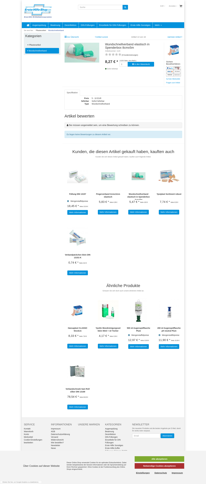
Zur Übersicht (73, 37)
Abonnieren (167, 436)
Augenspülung (39, 25)
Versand (54, 437)
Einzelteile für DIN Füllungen (112, 25)
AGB (53, 431)
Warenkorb (28, 431)
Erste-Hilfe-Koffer (112, 448)
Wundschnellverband (37, 51)
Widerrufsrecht (57, 440)
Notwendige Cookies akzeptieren (159, 466)
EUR (162, 6)
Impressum (56, 429)
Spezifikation (72, 92)
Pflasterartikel (34, 45)
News (53, 448)
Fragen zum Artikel (173, 83)
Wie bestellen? (57, 442)
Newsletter (55, 445)
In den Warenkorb (141, 64)
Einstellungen (143, 473)
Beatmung (55, 25)
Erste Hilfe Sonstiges (140, 25)
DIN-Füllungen (88, 25)
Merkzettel (28, 437)
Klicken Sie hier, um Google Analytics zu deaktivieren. (20, 482)
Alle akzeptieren (159, 459)
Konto (26, 434)
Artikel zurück (102, 37)
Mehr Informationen (77, 212)
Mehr (158, 25)
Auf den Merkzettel (173, 79)
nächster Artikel (174, 37)
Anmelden (173, 6)
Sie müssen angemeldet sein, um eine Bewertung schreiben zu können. (104, 125)
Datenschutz (160, 473)
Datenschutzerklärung (60, 434)
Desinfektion (70, 25)
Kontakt (27, 429)
